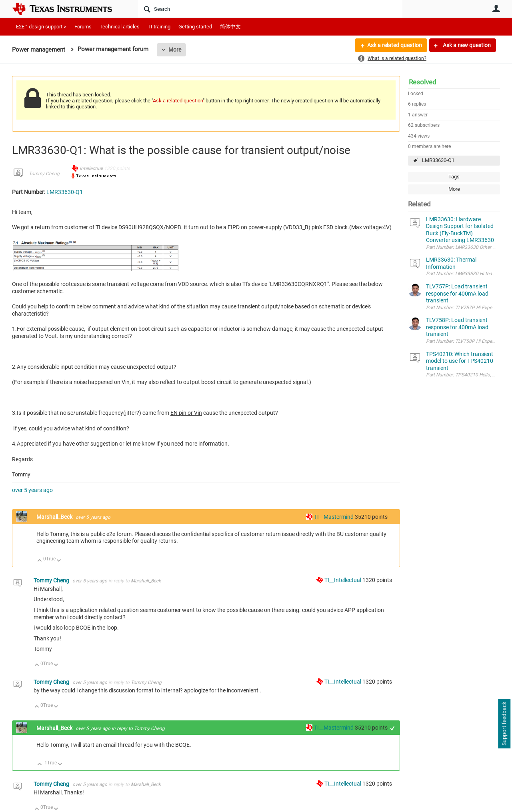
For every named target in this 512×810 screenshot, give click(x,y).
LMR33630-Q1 (438, 160)
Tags (454, 177)
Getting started (195, 27)
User (496, 8)
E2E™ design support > (41, 27)
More (174, 49)
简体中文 (230, 27)
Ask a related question (394, 45)
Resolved (422, 82)
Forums (83, 27)
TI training (159, 27)
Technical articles (120, 27)
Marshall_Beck (55, 517)
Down (59, 561)
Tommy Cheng (44, 173)
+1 (393, 728)
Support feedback (504, 724)
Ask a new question (466, 45)
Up (39, 561)
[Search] (270, 9)
